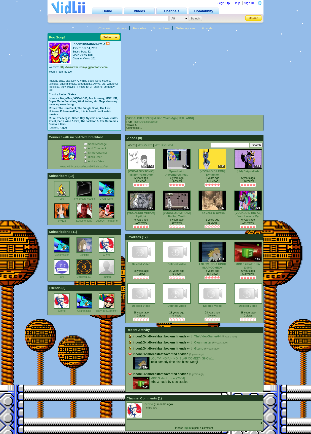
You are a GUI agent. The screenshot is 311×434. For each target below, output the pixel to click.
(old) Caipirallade (248, 171)
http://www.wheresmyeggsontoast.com (84, 67)
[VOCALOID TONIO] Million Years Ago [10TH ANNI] (160, 118)
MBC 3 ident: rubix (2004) (248, 265)
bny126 (61, 220)
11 (74, 232)
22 (71, 176)
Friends (207, 28)
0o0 (62, 198)
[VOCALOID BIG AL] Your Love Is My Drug (248, 214)
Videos (122, 28)
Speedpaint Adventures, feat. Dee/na (176, 173)
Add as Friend (95, 161)
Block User (93, 157)
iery (62, 276)
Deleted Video (141, 264)
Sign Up (223, 3)
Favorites (139, 28)
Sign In (249, 3)
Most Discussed (164, 145)
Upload (253, 18)
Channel (104, 28)
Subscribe (110, 37)
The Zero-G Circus (212, 213)
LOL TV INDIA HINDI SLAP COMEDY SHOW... (182, 358)
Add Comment (95, 148)
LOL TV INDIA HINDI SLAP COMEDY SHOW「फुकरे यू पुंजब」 (212, 265)
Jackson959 (84, 276)
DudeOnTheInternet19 (108, 220)
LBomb (107, 276)
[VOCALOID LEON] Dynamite (212, 173)
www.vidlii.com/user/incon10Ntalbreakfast (84, 166)
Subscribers (161, 28)
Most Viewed (145, 145)
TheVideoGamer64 (106, 310)
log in (187, 427)
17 (145, 237)
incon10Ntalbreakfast (146, 121)
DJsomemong (84, 220)
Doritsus (84, 254)
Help (236, 3)
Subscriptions (185, 28)
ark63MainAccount (84, 198)
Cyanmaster (107, 198)
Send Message (95, 144)
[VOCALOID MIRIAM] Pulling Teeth (177, 214)
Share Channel (95, 152)
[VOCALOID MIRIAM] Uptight (141, 214)
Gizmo (107, 254)
